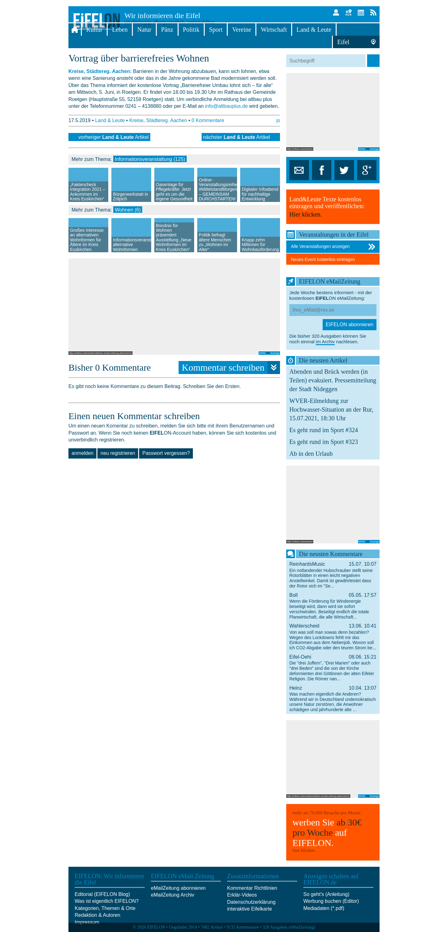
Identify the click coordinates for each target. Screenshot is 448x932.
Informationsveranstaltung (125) (150, 159)
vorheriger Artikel (113, 137)
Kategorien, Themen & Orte (105, 908)
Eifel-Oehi (332, 668)
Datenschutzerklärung (251, 902)
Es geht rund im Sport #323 (323, 441)
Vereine (241, 29)
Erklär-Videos (242, 895)
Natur (144, 29)
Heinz (332, 699)
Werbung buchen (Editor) (331, 901)
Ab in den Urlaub (311, 453)
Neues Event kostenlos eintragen (323, 259)
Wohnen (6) (128, 209)
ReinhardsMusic (332, 575)
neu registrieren (117, 453)
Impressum (87, 922)
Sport (215, 29)
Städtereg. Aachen (166, 120)
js (278, 120)
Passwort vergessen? (166, 453)
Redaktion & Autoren (97, 915)
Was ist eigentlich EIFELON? (107, 901)
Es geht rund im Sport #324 (323, 430)
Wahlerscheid (332, 637)
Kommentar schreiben (231, 367)
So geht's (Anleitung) (326, 894)
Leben (120, 29)
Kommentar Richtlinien (252, 888)
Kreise (136, 120)
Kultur (94, 29)
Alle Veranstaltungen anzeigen (333, 247)
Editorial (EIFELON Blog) (102, 894)
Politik (191, 29)
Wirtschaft (274, 29)
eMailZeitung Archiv (172, 895)
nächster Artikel (236, 137)
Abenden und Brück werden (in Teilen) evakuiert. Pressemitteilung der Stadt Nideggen (332, 380)
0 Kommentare (208, 120)
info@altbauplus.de (226, 106)
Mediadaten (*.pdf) (323, 908)
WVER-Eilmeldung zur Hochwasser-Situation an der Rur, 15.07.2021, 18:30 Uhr (331, 409)
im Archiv (325, 341)
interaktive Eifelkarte (249, 908)
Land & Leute (313, 29)
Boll (332, 606)
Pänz (167, 29)
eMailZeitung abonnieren (178, 888)
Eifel (343, 42)
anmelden (82, 453)
